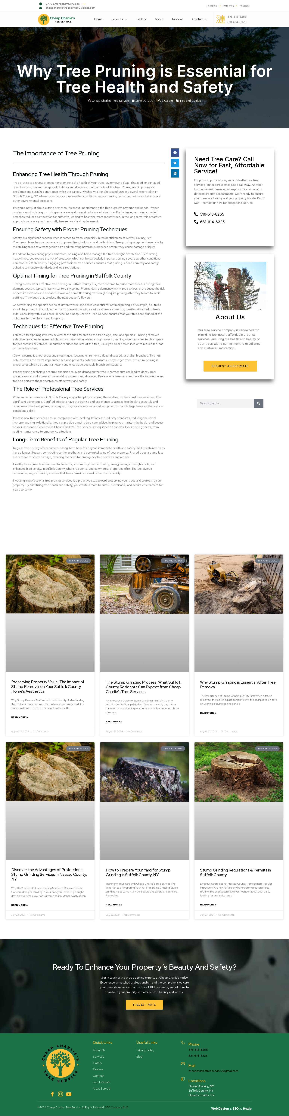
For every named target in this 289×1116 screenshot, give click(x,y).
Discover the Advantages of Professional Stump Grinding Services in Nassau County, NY (49, 874)
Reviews (176, 19)
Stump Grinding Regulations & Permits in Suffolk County (235, 872)
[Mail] (184, 1064)
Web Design (220, 1109)
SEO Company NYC (117, 1107)
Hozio (247, 1109)
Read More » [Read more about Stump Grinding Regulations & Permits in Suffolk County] (208, 904)
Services (117, 19)
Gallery (139, 19)
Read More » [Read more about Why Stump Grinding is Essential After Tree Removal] (208, 712)
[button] (175, 152)
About (157, 19)
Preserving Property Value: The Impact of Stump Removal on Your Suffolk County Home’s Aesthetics (47, 686)
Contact (200, 19)
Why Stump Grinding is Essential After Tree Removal (238, 684)
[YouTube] (69, 1094)
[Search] (258, 403)
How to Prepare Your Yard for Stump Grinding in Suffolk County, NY (138, 872)
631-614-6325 (200, 1056)
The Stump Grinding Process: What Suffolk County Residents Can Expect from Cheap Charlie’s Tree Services (143, 687)
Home (95, 19)
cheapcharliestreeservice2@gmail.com (215, 1071)
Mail (194, 1065)
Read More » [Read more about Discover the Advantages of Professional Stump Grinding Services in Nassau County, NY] (19, 905)
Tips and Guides (190, 101)
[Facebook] (52, 1094)
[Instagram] (60, 1094)
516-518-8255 (200, 1050)
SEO (235, 1109)
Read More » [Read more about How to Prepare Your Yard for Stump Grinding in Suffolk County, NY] (114, 904)
